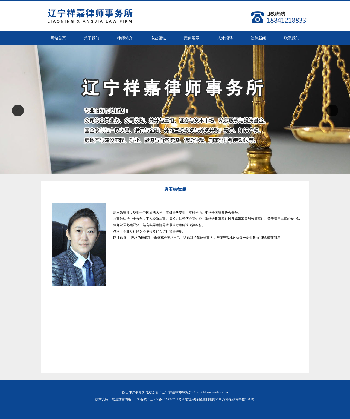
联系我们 (291, 38)
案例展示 (191, 38)
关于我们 (91, 38)
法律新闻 (258, 38)
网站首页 (58, 38)
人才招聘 (225, 38)
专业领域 (158, 38)
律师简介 (125, 38)
